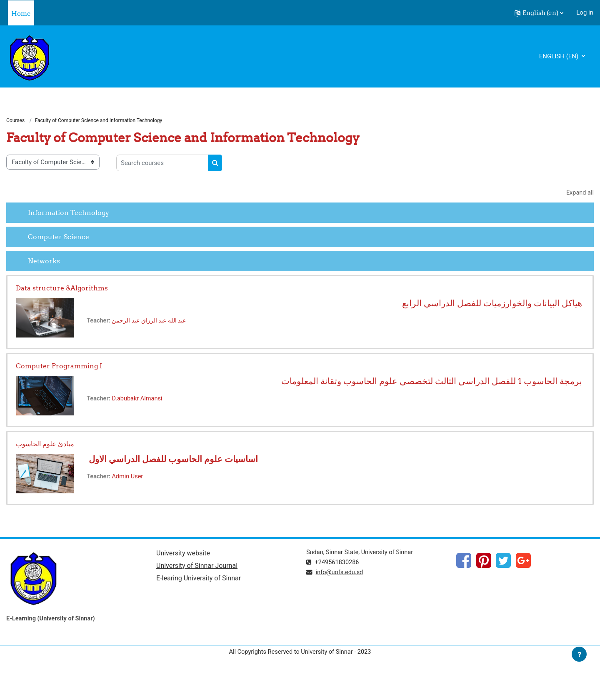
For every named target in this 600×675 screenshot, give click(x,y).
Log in (584, 12)
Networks (44, 261)
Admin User (129, 477)
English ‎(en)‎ (559, 56)
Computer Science (58, 237)
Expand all (579, 193)
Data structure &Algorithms (62, 289)
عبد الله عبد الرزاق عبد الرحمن (153, 321)
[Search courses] (162, 163)
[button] (539, 13)
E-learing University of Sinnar (198, 580)
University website (183, 554)
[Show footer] (579, 654)
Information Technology (68, 213)
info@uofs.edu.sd (340, 573)
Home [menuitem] (21, 14)
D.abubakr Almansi (139, 399)
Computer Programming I (59, 366)
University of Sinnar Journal (197, 567)
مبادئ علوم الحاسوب (45, 444)
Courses (15, 121)
